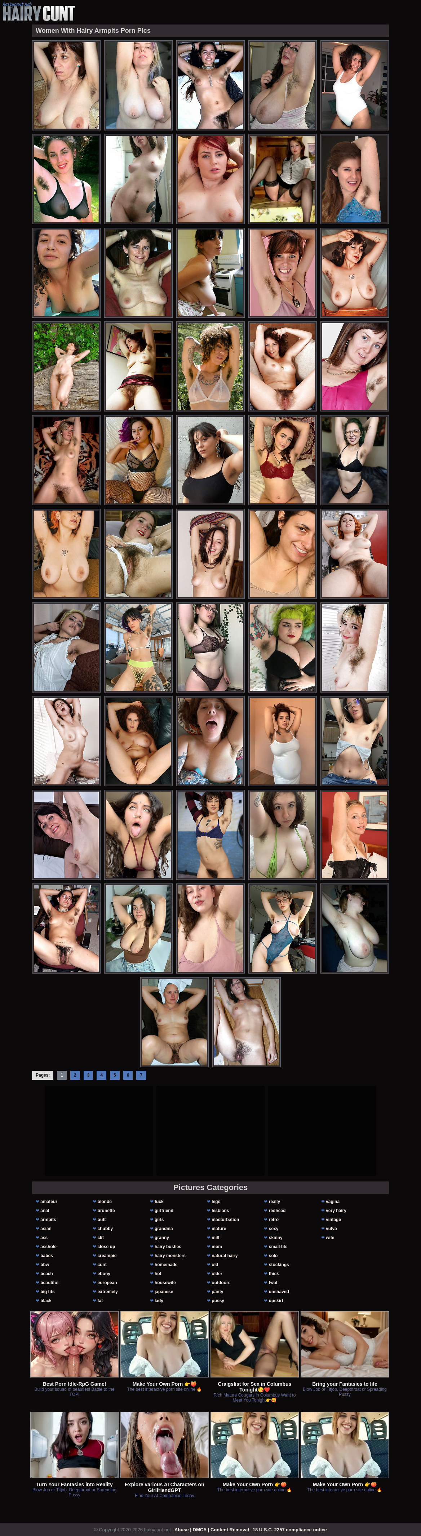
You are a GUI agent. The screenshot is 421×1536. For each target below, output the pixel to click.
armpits (48, 1219)
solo (273, 1255)
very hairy (336, 1210)
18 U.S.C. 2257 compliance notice (290, 1529)
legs (216, 1201)
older (217, 1273)
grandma (164, 1228)
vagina (333, 1201)
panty (217, 1291)
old (215, 1264)
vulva (331, 1228)
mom (217, 1246)
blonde (105, 1201)
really (274, 1201)
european (107, 1282)
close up (106, 1246)
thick (274, 1273)
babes (46, 1255)
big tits (47, 1291)
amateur (48, 1201)
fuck (159, 1201)
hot (158, 1273)
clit (101, 1237)
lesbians (220, 1210)
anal (44, 1210)
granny (162, 1237)
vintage (333, 1219)
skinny (276, 1237)
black (46, 1300)
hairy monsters (170, 1255)
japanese (164, 1291)
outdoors (221, 1282)
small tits (278, 1246)
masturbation (225, 1219)
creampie (107, 1255)
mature (219, 1228)
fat (100, 1300)
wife (330, 1237)
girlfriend (164, 1210)
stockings (279, 1264)
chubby (105, 1228)
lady (159, 1300)
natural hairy (225, 1255)
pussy (218, 1300)
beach (46, 1273)
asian (46, 1228)
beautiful (49, 1282)
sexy (274, 1228)
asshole (48, 1246)
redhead (277, 1210)
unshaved (279, 1291)
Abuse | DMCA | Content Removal (211, 1529)
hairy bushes (168, 1246)
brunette (106, 1210)
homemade (166, 1264)
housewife (165, 1282)
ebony (104, 1273)
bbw (44, 1264)
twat (273, 1282)
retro (274, 1219)
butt (102, 1219)
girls (159, 1219)
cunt (102, 1264)
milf (215, 1237)
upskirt (276, 1300)
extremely (108, 1291)
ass (44, 1237)
